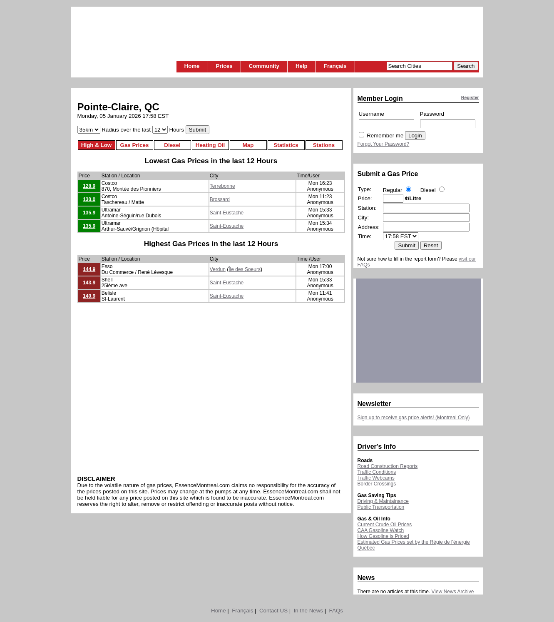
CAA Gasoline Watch (381, 530)
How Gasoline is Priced (383, 536)
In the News (308, 610)
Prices (224, 66)
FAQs (336, 610)
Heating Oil (210, 145)
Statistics (285, 145)
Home (192, 66)
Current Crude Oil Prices (385, 524)
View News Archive (453, 592)
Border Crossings (377, 484)
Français (335, 66)
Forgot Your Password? (384, 144)
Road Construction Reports (388, 466)
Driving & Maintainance (383, 501)
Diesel (172, 145)
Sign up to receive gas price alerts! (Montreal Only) (414, 417)
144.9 (89, 269)
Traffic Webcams (376, 478)
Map (248, 145)
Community (264, 66)
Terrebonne (222, 186)
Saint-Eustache (226, 213)
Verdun (218, 269)
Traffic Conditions (377, 472)
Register (470, 97)
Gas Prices (134, 145)
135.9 (89, 213)
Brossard (220, 199)
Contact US (273, 610)
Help (302, 66)
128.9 (89, 186)
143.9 (89, 283)
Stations (324, 145)
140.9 (89, 296)
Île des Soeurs (245, 269)
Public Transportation (381, 507)
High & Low (96, 145)
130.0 (89, 199)
